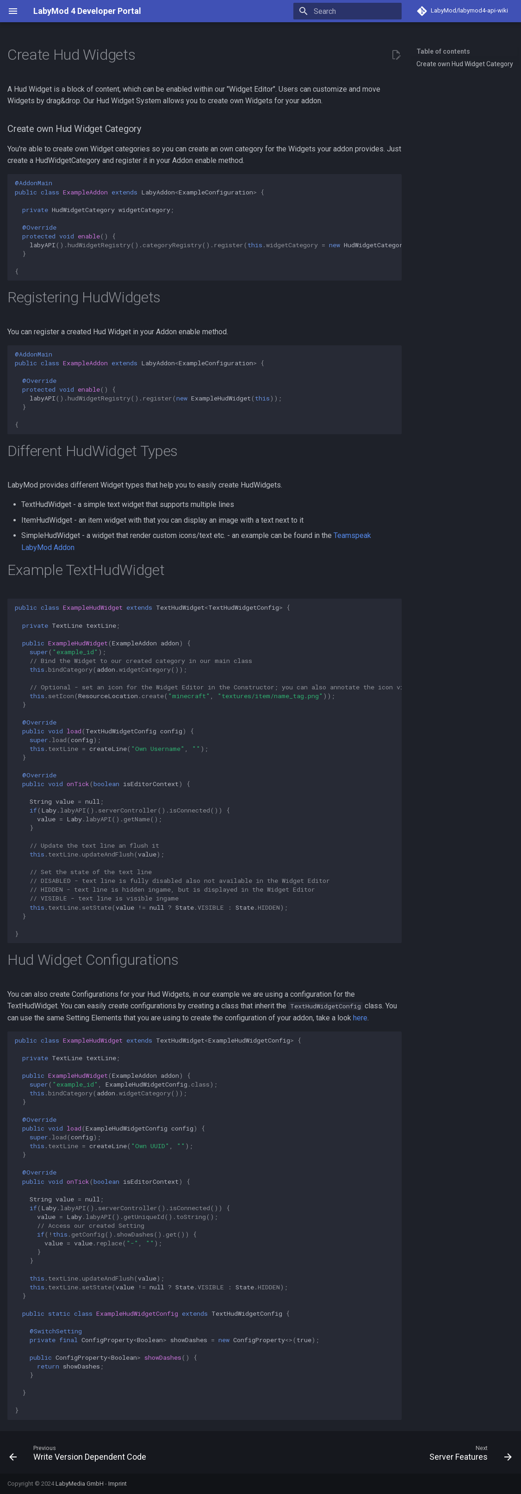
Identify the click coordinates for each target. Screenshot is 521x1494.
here (360, 1017)
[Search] (347, 11)
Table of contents (443, 51)
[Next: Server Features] (468, 1455)
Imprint (117, 1483)
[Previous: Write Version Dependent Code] (80, 1455)
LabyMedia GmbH (80, 1483)
